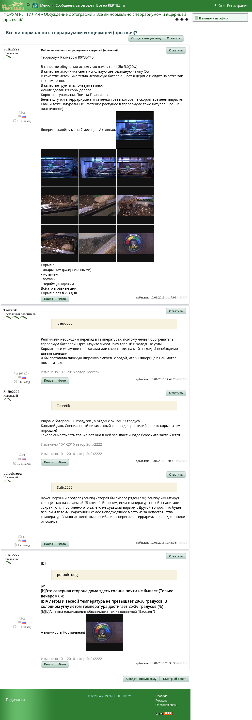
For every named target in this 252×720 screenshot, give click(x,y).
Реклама (161, 700)
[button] (146, 38)
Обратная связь (166, 705)
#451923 (181, 663)
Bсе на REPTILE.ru (110, 5)
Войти (219, 5)
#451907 (181, 297)
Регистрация (237, 5)
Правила (162, 696)
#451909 (181, 461)
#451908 (181, 379)
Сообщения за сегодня (75, 5)
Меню (46, 5)
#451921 (181, 542)
